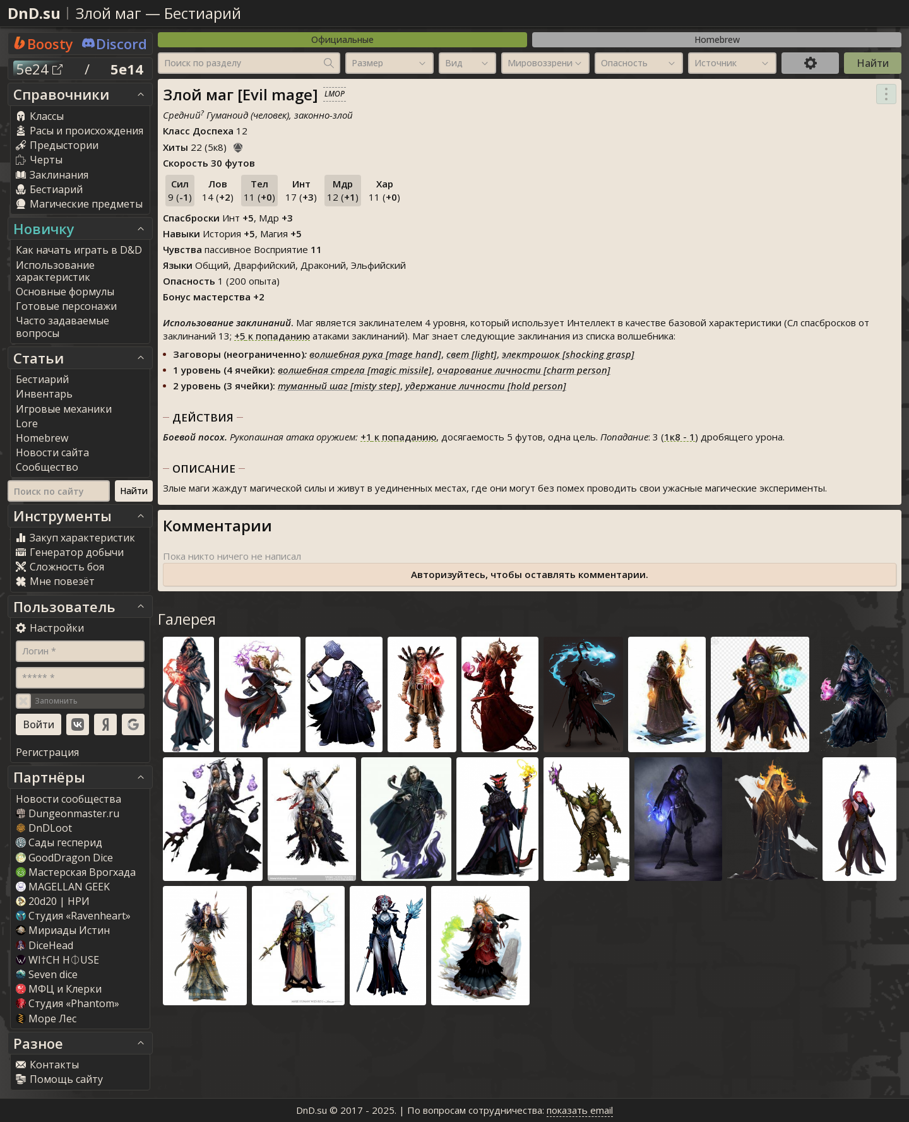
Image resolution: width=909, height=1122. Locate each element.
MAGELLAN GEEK (63, 887)
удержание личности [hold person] (485, 385)
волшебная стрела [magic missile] (355, 369)
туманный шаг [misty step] (339, 385)
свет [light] (471, 354)
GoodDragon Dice (64, 858)
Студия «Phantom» (67, 1003)
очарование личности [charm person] (523, 369)
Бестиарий (202, 13)
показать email (580, 1110)
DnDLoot (44, 828)
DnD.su (34, 13)
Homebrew (717, 39)
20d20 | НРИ (53, 901)
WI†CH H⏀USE (57, 960)
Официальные (342, 39)
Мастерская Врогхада (76, 872)
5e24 (39, 69)
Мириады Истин (63, 930)
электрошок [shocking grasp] (568, 354)
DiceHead (44, 945)
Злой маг (108, 13)
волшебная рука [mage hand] (375, 354)
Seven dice (47, 974)
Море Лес (46, 1018)
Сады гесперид (59, 842)
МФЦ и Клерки (59, 989)
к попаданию (272, 335)
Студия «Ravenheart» (73, 916)
